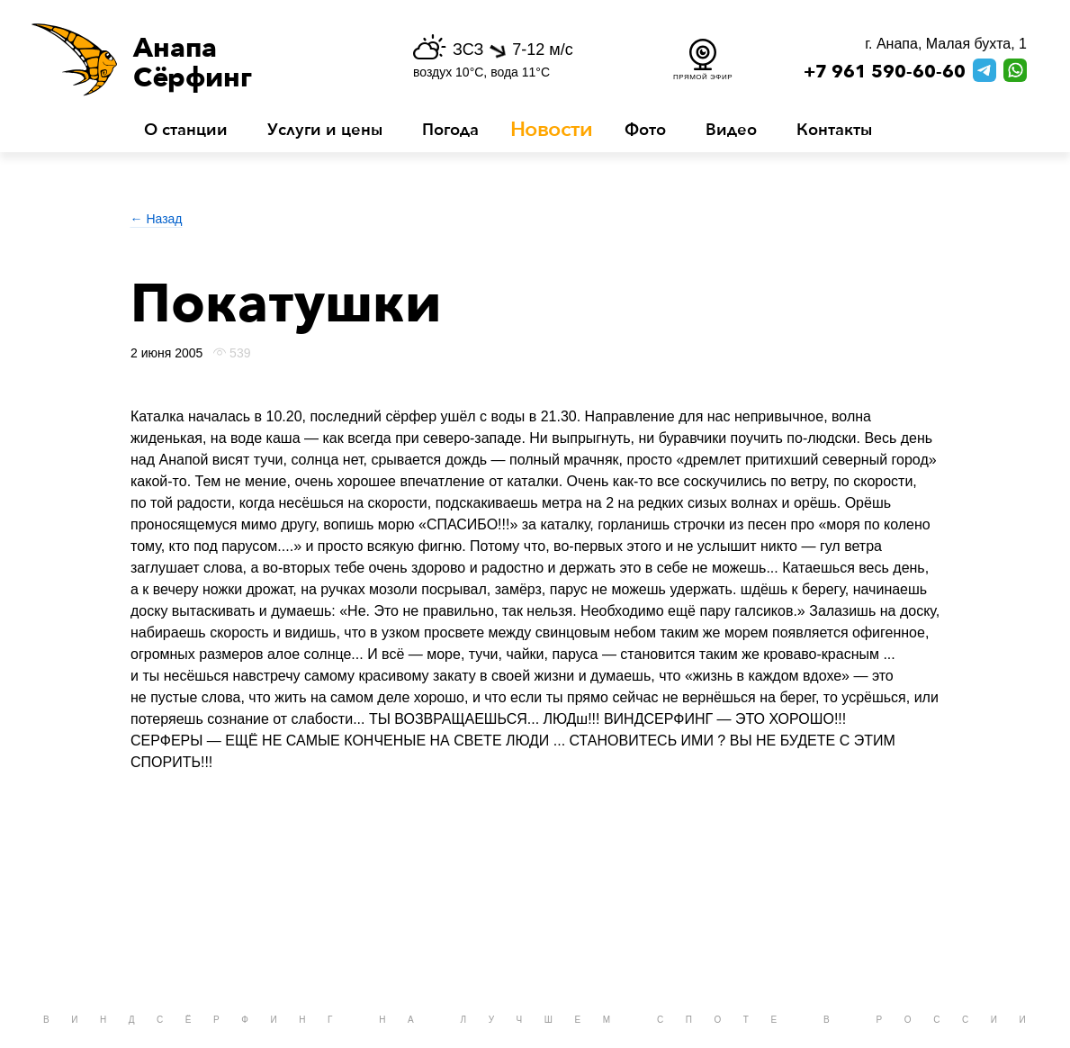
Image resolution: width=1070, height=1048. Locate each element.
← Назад (156, 219)
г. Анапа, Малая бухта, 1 (946, 43)
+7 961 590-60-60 (885, 72)
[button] (199, 59)
